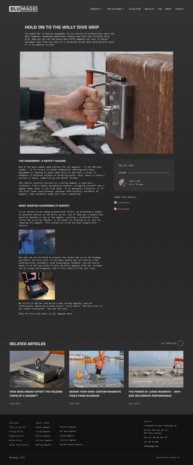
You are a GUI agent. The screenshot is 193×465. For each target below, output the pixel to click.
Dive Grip (42, 260)
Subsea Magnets (67, 436)
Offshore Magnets (68, 427)
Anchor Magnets (43, 427)
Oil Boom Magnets (68, 431)
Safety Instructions (18, 445)
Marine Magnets (43, 436)
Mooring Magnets (43, 445)
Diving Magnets (43, 431)
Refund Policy (15, 440)
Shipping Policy (16, 436)
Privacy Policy (16, 431)
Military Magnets (44, 440)
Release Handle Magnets (71, 444)
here (44, 313)
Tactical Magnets (68, 440)
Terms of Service (17, 427)
